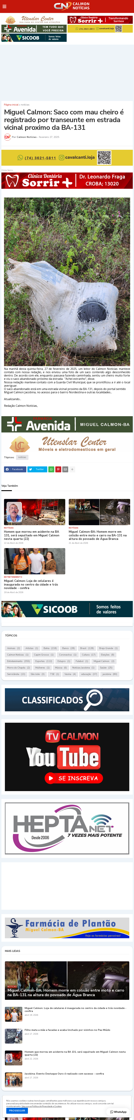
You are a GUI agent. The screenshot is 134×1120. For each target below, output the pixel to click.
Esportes (43, 661)
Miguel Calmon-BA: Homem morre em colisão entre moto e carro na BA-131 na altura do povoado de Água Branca (98, 535)
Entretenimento (18, 661)
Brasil (87, 648)
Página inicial (11, 105)
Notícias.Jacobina (83, 667)
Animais (13, 648)
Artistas (31, 648)
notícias (25, 105)
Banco (68, 648)
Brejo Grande (108, 648)
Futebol (82, 661)
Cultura (88, 654)
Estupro (64, 661)
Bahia (50, 648)
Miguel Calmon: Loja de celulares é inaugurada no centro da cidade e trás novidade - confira (31, 584)
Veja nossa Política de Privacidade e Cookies (41, 1106)
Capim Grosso (44, 654)
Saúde (106, 667)
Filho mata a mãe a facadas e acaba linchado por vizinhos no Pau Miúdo (67, 1030)
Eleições (107, 654)
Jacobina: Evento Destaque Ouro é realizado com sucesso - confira (64, 1073)
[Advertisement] (67, 71)
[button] (4, 6)
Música (61, 667)
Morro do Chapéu (18, 667)
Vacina (70, 674)
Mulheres (42, 667)
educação (89, 674)
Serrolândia (16, 674)
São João (37, 674)
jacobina (110, 674)
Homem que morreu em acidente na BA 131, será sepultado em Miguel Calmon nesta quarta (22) (31, 535)
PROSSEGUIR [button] (17, 1110)
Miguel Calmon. (104, 661)
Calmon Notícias (17, 654)
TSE (54, 674)
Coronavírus (67, 654)
